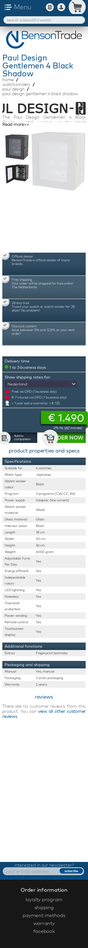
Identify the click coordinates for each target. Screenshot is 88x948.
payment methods (44, 915)
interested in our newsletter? (44, 865)
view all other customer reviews (44, 714)
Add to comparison (22, 437)
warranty (44, 923)
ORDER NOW (66, 437)
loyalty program (44, 899)
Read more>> (15, 124)
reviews (44, 696)
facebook (44, 931)
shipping (44, 907)
